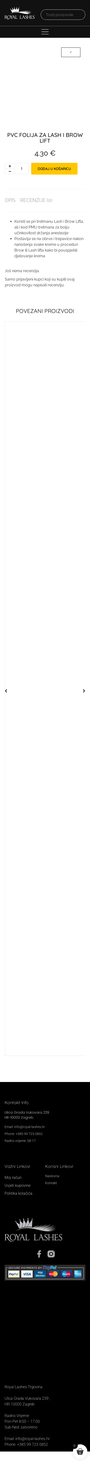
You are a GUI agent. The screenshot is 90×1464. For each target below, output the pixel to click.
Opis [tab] (10, 212)
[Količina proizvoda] (22, 181)
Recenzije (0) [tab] (36, 212)
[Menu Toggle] (45, 32)
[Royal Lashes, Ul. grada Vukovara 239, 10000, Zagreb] (45, 1358)
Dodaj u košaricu (54, 181)
